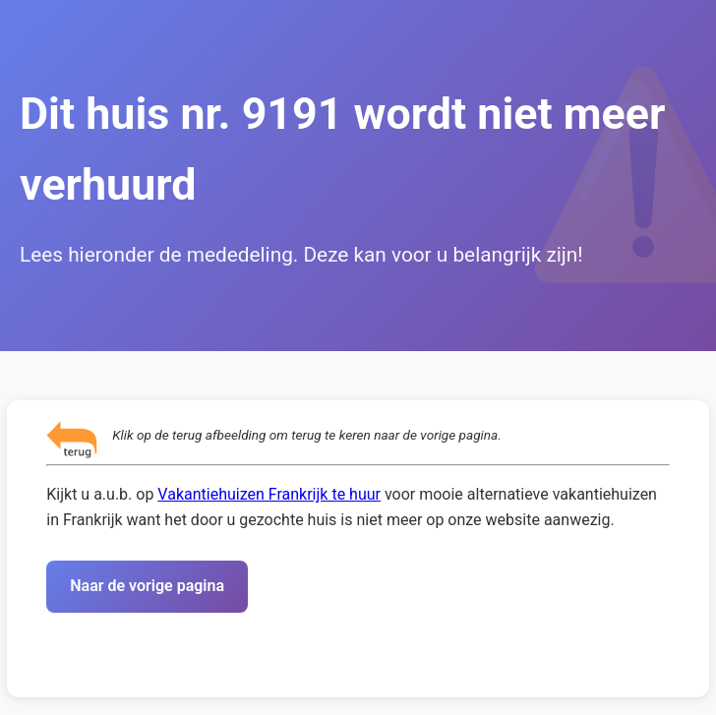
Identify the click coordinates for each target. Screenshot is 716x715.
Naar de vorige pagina (147, 585)
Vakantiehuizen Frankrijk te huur (269, 494)
